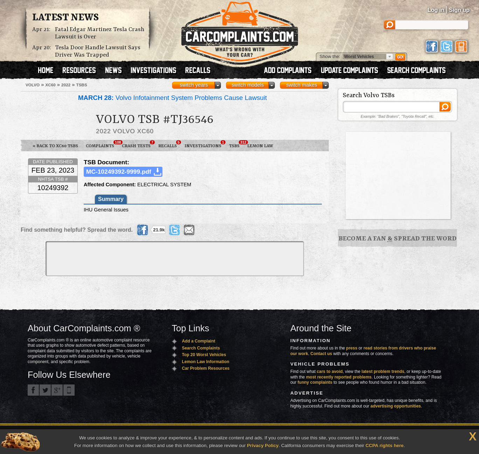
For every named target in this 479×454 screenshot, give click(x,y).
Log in (436, 10)
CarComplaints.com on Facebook (33, 390)
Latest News (65, 17)
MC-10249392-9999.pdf (118, 171)
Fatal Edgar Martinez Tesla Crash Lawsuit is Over (99, 33)
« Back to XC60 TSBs (55, 146)
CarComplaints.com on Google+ (57, 390)
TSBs (236, 144)
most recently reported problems (339, 377)
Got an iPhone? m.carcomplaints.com (69, 390)
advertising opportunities (395, 406)
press (351, 348)
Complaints (102, 144)
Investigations (205, 144)
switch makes (301, 85)
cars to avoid (330, 371)
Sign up (459, 10)
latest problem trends (383, 371)
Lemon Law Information (205, 361)
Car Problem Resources (205, 368)
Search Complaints (201, 348)
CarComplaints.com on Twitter (45, 390)
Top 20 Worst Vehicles (204, 354)
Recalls (169, 144)
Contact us (321, 353)
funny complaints (315, 382)
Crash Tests (138, 144)
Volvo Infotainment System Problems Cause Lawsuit (172, 97)
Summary (111, 199)
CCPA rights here (385, 445)
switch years (194, 85)
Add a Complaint (198, 341)
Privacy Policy (262, 445)
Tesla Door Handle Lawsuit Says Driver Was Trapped (97, 51)
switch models (247, 85)
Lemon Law (260, 146)
